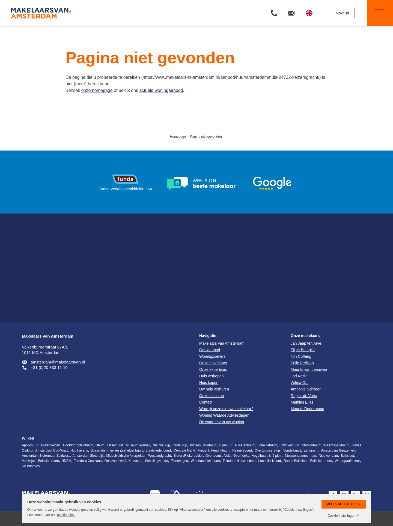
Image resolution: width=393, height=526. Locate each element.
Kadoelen (135, 461)
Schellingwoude (156, 461)
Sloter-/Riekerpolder (188, 456)
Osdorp (27, 450)
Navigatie (375, 13)
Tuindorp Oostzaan (88, 461)
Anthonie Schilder (306, 389)
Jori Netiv (298, 376)
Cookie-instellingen (341, 516)
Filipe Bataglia (303, 350)
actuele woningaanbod (161, 90)
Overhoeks (241, 456)
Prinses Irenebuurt (203, 445)
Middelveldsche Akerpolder (125, 456)
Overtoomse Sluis (268, 450)
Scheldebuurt (267, 445)
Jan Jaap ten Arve (306, 343)
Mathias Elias (302, 402)
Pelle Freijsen (302, 363)
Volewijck (28, 461)
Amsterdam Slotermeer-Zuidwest (46, 456)
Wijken (28, 438)
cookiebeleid (66, 515)
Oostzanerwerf (115, 461)
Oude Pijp (180, 445)
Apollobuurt (30, 445)
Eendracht (310, 450)
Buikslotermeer (321, 461)
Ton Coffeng (301, 356)
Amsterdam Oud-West (51, 450)
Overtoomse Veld (218, 456)
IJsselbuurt (115, 445)
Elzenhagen (179, 461)
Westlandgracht (159, 456)
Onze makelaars (305, 335)
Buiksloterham (48, 461)
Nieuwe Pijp (161, 445)
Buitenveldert (50, 445)
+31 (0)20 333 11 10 (49, 367)
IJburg (100, 445)
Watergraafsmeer (347, 461)
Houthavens (79, 450)
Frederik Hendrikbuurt (214, 450)
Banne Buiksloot (296, 461)
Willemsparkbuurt (336, 445)
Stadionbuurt (311, 445)
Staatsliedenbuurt (158, 450)
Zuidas (356, 445)
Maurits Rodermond (307, 409)
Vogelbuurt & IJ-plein (267, 456)
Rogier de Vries (304, 395)
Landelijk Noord (269, 461)
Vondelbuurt (292, 450)
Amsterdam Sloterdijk (87, 456)
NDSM (66, 461)
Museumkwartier (138, 445)
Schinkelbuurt (289, 445)
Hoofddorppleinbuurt (78, 445)
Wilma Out (299, 382)
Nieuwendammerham (300, 456)
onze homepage (97, 90)
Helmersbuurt (242, 450)
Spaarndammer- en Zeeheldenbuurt (117, 450)
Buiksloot (347, 456)
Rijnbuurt (226, 445)
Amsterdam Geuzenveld (338, 450)
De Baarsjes (31, 466)
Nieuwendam (328, 456)
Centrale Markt (184, 450)
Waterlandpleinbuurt (205, 461)
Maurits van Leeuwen (309, 369)
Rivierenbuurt (245, 445)
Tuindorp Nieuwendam (239, 461)
